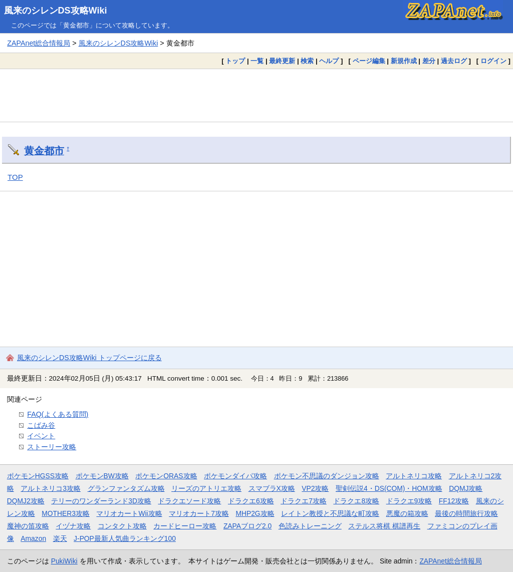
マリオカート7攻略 (199, 513)
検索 (307, 61)
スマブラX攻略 (271, 488)
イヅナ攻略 (73, 526)
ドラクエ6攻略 (251, 501)
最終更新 (282, 61)
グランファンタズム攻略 (126, 488)
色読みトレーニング (310, 526)
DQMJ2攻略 (26, 501)
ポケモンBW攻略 (102, 476)
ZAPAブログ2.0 (247, 526)
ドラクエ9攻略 (409, 501)
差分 (428, 61)
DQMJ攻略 (465, 488)
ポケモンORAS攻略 (166, 476)
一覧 (257, 61)
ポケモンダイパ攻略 (235, 476)
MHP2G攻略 (254, 513)
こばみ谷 (41, 425)
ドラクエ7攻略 (304, 501)
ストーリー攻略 (51, 447)
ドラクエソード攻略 (189, 501)
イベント (41, 436)
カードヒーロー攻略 (184, 526)
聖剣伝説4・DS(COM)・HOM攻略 (389, 488)
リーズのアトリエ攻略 (206, 488)
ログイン (493, 61)
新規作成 (404, 61)
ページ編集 (369, 61)
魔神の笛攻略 (28, 526)
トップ (235, 61)
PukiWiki (64, 561)
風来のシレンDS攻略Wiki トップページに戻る (89, 358)
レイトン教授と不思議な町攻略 (330, 513)
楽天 (60, 538)
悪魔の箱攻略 (407, 513)
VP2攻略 (315, 488)
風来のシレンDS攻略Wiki (55, 11)
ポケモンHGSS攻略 (38, 476)
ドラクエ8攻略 (356, 501)
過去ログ (454, 61)
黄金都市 (44, 150)
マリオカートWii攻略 (129, 513)
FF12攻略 (454, 501)
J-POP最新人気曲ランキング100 (125, 538)
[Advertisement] (256, 95)
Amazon (33, 538)
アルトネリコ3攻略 (51, 488)
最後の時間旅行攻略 (466, 513)
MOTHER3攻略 (66, 513)
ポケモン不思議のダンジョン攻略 (326, 476)
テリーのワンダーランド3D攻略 (101, 501)
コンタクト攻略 (122, 526)
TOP (15, 177)
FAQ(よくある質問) (57, 414)
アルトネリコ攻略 (414, 476)
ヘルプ (329, 61)
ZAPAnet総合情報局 (38, 43)
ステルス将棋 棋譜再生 (384, 526)
